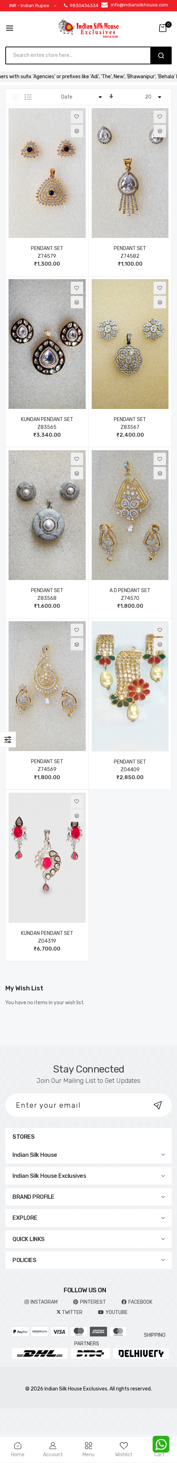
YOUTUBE (113, 1312)
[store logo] (88, 28)
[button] (34, 6)
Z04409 (130, 770)
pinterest (89, 1302)
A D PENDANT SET (129, 590)
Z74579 (47, 256)
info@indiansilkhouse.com (139, 4)
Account (53, 1450)
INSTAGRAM (41, 1302)
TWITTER (69, 1312)
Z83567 (129, 427)
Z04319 (47, 941)
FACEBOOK (137, 1302)
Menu (88, 1450)
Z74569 (47, 769)
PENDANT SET (47, 248)
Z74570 (130, 598)
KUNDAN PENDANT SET (47, 419)
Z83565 (47, 427)
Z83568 (47, 598)
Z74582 (129, 256)
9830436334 (81, 5)
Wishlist (124, 1450)
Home (18, 1450)
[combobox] (81, 55)
